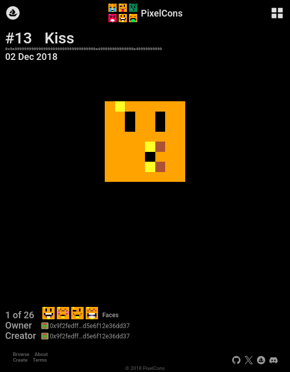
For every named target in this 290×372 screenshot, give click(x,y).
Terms (39, 360)
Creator (20, 336)
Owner (18, 325)
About (41, 354)
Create (20, 360)
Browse (21, 354)
